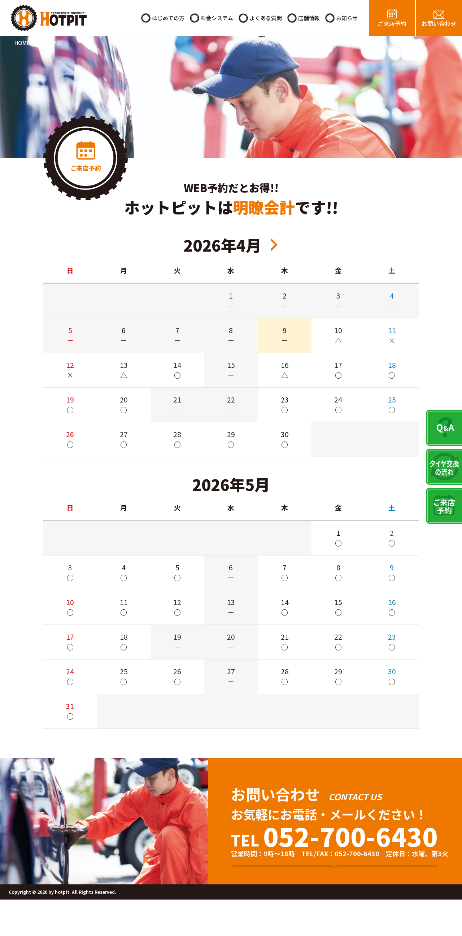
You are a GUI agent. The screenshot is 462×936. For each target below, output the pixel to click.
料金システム (217, 18)
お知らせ (347, 18)
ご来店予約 (392, 23)
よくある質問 (265, 18)
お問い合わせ (439, 23)
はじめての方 (168, 18)
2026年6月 (274, 244)
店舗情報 (309, 18)
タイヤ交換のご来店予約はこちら (345, 884)
